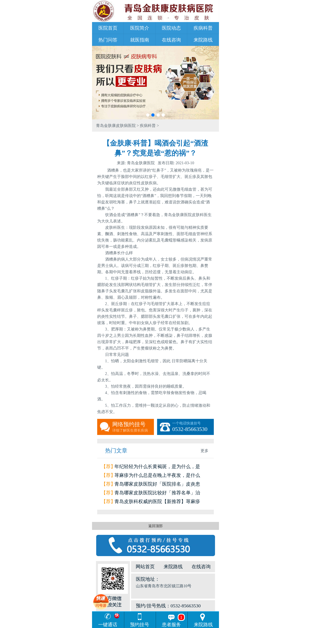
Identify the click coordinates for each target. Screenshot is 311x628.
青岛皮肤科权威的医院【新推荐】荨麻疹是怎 (157, 502)
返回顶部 (155, 526)
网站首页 (145, 566)
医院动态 (171, 28)
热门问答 (107, 40)
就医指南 (139, 40)
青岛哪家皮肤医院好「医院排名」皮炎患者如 (157, 484)
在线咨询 (171, 40)
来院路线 (203, 40)
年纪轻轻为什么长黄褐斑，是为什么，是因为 (157, 467)
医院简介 (139, 28)
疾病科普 (203, 28)
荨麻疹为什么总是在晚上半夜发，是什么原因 (157, 476)
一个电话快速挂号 (193, 427)
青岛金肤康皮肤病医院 (116, 125)
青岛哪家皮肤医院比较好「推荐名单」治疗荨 (157, 493)
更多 (204, 450)
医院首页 (107, 28)
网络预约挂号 (133, 427)
